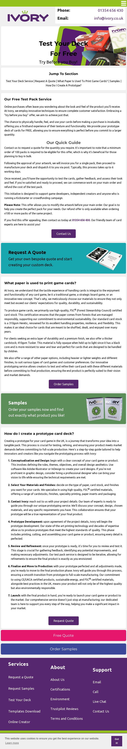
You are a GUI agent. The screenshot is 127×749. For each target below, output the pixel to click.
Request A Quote (45, 81)
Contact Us (101, 711)
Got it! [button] (117, 741)
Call (95, 692)
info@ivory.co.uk (108, 18)
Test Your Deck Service (19, 81)
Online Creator (19, 722)
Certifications (60, 689)
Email (97, 682)
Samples (115, 81)
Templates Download (24, 711)
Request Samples (21, 688)
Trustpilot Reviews (64, 709)
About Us (57, 679)
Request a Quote (20, 677)
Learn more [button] (12, 743)
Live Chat (99, 701)
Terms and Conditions (66, 718)
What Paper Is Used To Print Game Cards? (83, 81)
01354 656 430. (81, 220)
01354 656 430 (110, 10)
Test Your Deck (19, 700)
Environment (60, 699)
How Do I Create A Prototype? (63, 85)
